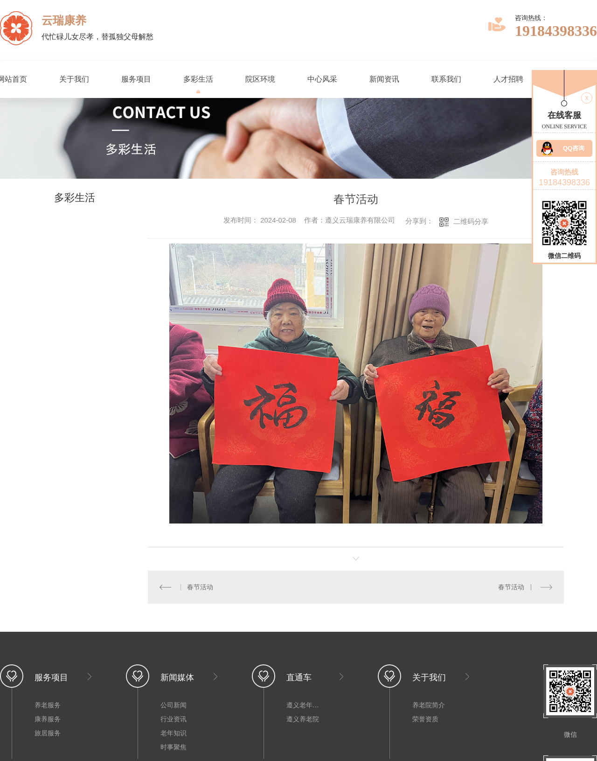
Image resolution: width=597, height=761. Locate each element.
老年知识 (173, 733)
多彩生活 (198, 79)
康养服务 (48, 719)
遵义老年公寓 (305, 705)
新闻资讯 (384, 79)
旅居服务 (48, 733)
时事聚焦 (173, 747)
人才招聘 (508, 79)
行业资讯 (173, 719)
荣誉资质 (425, 719)
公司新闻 (173, 705)
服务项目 (136, 79)
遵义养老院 (302, 719)
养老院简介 (428, 705)
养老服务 (48, 705)
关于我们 (74, 79)
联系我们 (446, 79)
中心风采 (322, 79)
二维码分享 (470, 221)
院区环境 (260, 79)
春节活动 (200, 587)
